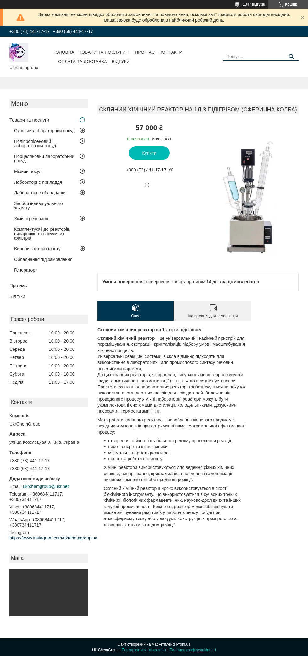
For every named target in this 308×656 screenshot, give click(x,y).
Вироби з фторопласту (37, 248)
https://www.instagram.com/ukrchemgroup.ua (53, 537)
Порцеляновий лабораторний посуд (44, 158)
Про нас (145, 52)
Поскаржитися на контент (144, 650)
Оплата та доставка (82, 61)
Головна (63, 52)
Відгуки (120, 61)
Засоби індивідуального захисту (38, 205)
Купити (149, 152)
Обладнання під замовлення (43, 259)
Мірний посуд (27, 171)
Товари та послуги (102, 52)
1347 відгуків (254, 4)
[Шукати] (291, 57)
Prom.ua (183, 644)
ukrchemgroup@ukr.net (46, 486)
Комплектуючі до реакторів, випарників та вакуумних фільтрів (42, 234)
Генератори (26, 270)
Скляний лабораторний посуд (44, 130)
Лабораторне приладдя (38, 182)
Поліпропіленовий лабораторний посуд (35, 143)
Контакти (170, 52)
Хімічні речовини (31, 218)
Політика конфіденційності (192, 650)
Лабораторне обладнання (40, 192)
